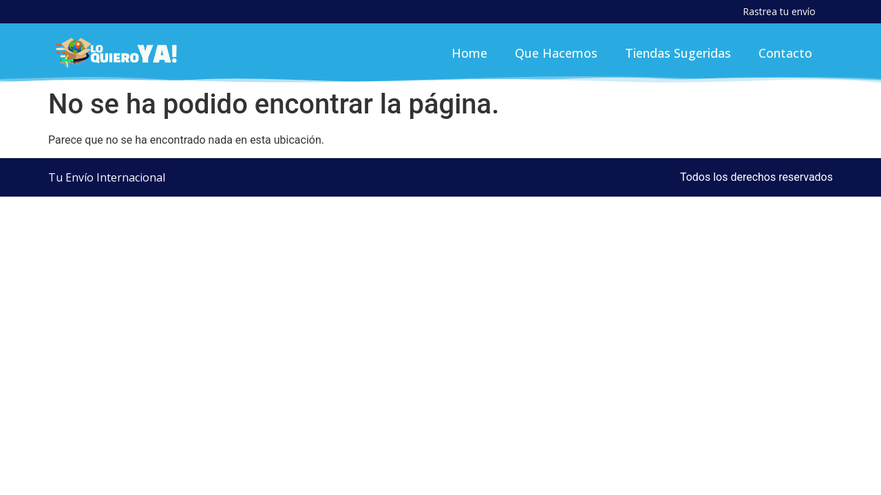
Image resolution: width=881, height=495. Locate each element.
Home (469, 53)
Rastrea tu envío (779, 11)
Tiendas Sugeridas (678, 53)
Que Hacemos (556, 53)
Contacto (785, 53)
